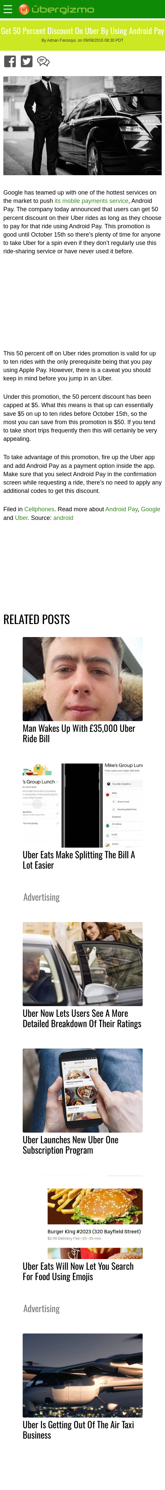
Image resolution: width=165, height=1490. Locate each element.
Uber (21, 518)
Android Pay (121, 509)
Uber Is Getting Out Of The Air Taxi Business (78, 1429)
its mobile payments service (91, 201)
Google (150, 509)
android (63, 518)
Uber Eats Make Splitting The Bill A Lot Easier (79, 859)
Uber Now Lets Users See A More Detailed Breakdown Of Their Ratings (82, 1018)
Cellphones (39, 509)
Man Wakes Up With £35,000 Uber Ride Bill (79, 733)
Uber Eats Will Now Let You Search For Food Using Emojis (78, 1271)
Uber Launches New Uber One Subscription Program (70, 1144)
